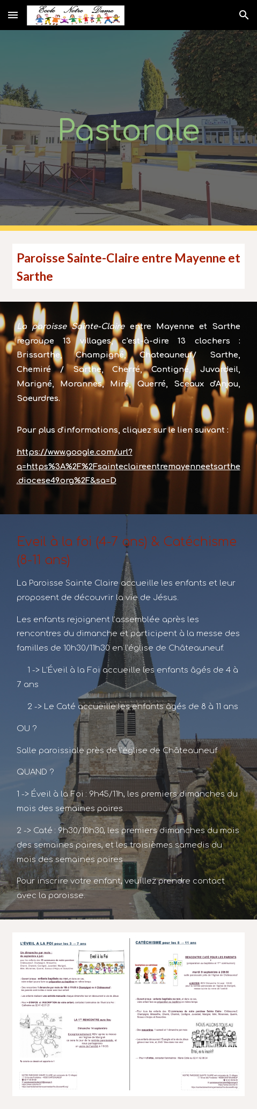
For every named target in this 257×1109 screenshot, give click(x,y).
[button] (13, 15)
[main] (128, 130)
